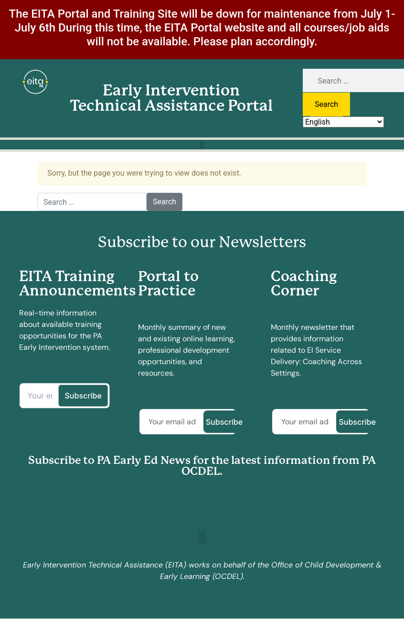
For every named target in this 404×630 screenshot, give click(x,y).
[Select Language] (343, 121)
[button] (201, 537)
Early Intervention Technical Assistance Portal (171, 98)
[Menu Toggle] (201, 144)
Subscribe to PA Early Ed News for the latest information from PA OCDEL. (202, 466)
